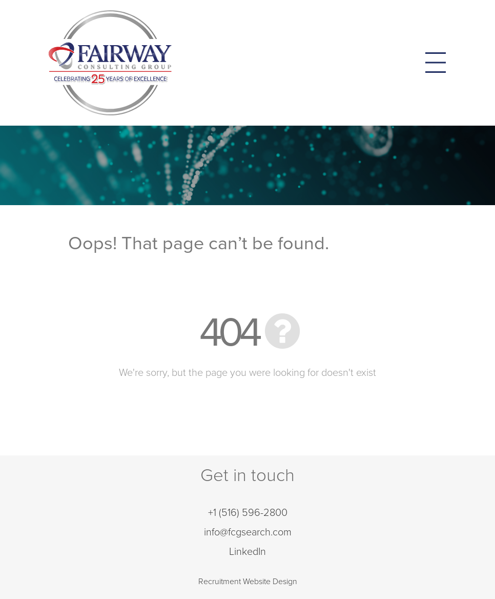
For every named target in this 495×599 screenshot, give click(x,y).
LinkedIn (247, 552)
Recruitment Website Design (247, 581)
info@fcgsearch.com (248, 532)
